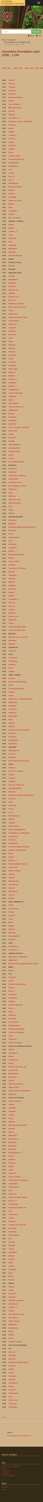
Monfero (11, 1259)
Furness (11, 194)
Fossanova (12, 469)
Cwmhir (11, 898)
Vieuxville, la (13, 1318)
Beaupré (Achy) (14, 451)
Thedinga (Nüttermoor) (17, 627)
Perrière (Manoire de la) (17, 864)
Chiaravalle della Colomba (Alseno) (21, 527)
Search (36, 32)
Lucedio (11, 173)
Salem (10, 685)
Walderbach (13, 960)
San (25, 1067)
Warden (11, 572)
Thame (11, 623)
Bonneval (12, 1149)
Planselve (12, 933)
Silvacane (12, 1293)
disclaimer (5, 1473)
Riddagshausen (14, 1025)
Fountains (12, 472)
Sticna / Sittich (13, 561)
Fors (10, 1211)
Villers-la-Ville (13, 1087)
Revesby (11, 939)
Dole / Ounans (13, 826)
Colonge (11, 823)
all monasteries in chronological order (17, 42)
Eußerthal (12, 1355)
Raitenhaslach (13, 936)
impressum (6, 1471)
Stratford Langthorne (16, 1300)
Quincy (11, 400)
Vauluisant (12, 245)
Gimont (11, 912)
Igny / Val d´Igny (14, 218)
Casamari (12, 1390)
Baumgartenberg (14, 788)
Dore (10, 1190)
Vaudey (11, 1311)
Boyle (10, 1331)
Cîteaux (11, 80)
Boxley (11, 1056)
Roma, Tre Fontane (15, 771)
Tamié (10, 359)
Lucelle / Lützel (14, 156)
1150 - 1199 (17, 68)
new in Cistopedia (8, 1475)
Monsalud (12, 805)
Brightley (11, 524)
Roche (10, 1276)
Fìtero (10, 802)
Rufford (11, 1369)
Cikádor (11, 819)
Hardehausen (13, 740)
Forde (10, 534)
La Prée (11, 214)
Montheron (12, 489)
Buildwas (11, 1163)
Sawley (11, 1373)
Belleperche (13, 891)
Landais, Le (12, 231)
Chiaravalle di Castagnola (18, 1180)
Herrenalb (12, 1228)
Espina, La (12, 1201)
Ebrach (11, 190)
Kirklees (11, 671)
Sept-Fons (12, 620)
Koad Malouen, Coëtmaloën (19, 833)
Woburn (11, 1049)
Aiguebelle (12, 575)
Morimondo (12, 431)
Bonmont (11, 286)
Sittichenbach (13, 816)
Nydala (11, 926)
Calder (11, 1170)
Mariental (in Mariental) (17, 682)
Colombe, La (13, 1060)
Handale (11, 386)
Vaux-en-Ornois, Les (16, 407)
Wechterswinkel (14, 503)
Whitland (11, 781)
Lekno (10, 919)
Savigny (11, 1287)
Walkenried (12, 249)
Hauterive (12, 664)
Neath (10, 1263)
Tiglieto (11, 132)
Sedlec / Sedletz (14, 871)
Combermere (13, 1187)
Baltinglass (12, 1324)
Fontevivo (12, 840)
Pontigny (11, 87)
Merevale (11, 1359)
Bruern (11, 1156)
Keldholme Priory (15, 482)
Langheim (12, 396)
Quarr (10, 1273)
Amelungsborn (14, 448)
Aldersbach (12, 1053)
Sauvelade (12, 197)
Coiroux (11, 895)
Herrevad (11, 977)
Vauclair (11, 441)
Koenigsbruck (13, 750)
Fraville (11, 1218)
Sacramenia (13, 867)
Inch (10, 1239)
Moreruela (12, 334)
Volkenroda (12, 314)
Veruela (11, 1080)
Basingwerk (13, 279)
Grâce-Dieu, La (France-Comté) (20, 699)
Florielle (11, 266)
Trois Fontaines (14, 104)
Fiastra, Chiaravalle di (16, 829)
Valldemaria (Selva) (15, 1084)
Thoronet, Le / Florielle (17, 568)
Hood (10, 668)
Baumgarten (13, 1328)
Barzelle (11, 582)
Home (31, 36)
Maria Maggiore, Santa (17, 486)
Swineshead (13, 1304)
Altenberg (12, 365)
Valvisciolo (12, 1039)
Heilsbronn (12, 324)
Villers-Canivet (14, 1321)
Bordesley (12, 640)
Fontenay (12, 125)
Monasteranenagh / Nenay (18, 1362)
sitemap (4, 1487)
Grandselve (12, 998)
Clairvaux (12, 90)
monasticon (11, 40)
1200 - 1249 (28, 68)
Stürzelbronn (13, 946)
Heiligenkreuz (13, 389)
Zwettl (10, 695)
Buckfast (11, 1159)
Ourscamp (12, 238)
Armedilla (12, 1108)
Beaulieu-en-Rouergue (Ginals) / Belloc (23, 964)
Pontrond (12, 438)
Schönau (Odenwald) (16, 1029)
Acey (10, 506)
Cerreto (11, 458)
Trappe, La (12, 778)
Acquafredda (13, 884)
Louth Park (12, 709)
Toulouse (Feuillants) (16, 1032)
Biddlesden (12, 1135)
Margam (11, 1256)
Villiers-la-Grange (15, 1043)
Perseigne (12, 1019)
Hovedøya (12, 1232)
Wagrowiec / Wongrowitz (17, 957)
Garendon (12, 383)
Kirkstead (12, 706)
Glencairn (12, 1221)
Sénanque (12, 1376)
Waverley (11, 252)
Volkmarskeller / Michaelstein (19, 1091)
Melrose (11, 551)
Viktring (11, 878)
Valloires (11, 692)
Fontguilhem (13, 166)
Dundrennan (13, 836)
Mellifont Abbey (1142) (16, 850)
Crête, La (11, 139)
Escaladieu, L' (13, 599)
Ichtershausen (13, 1235)
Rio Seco (11, 1366)
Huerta (11, 981)
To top (4, 1417)
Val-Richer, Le (13, 950)
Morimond (12, 94)
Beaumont (12, 283)
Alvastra (11, 888)
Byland (11, 1166)
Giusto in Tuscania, (15, 1067)
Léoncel (11, 609)
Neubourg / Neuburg (16, 304)
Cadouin (11, 114)
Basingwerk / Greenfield (17, 1125)
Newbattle (12, 757)
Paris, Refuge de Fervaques (19, 761)
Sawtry (11, 1290)
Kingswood (12, 702)
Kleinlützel (12, 544)
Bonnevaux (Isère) (15, 97)
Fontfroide (12, 994)
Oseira (11, 809)
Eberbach (12, 530)
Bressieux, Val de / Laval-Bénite (20, 121)
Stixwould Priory (14, 499)
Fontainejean (13, 163)
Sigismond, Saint (15, 200)
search (4, 1489)
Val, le (10, 180)
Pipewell (11, 929)
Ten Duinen (12, 658)
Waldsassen (13, 410)
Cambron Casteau (15, 1342)
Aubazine (12, 1111)
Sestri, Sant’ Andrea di (17, 307)
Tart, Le (11, 176)
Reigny (11, 224)
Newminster (13, 716)
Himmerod (12, 420)
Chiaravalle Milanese (16, 462)
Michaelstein (13, 1074)
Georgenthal (13, 843)
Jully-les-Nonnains (15, 393)
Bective (11, 1132)
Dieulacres (12, 1194)
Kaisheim (12, 424)
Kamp (10, 152)
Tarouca (11, 774)
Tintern (11, 310)
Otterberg (12, 1015)
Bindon (11, 1386)
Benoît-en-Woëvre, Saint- (18, 317)
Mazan (10, 128)
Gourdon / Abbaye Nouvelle (18, 847)
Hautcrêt (11, 915)
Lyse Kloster (13, 1070)
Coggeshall (12, 1184)
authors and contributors (10, 1466)
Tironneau (12, 1403)
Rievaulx (11, 348)
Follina (11, 1063)
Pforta (10, 341)
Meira (10, 922)
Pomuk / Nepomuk (15, 1005)
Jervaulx (11, 1242)
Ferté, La (11, 84)
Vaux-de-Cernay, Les (16, 1314)
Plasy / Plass (13, 1022)
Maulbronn (12, 713)
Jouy (10, 169)
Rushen (11, 1280)
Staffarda (11, 496)
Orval (10, 338)
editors (4, 1469)
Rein (10, 242)
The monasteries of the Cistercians (19, 1436)
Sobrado (11, 874)
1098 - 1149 (6, 68)
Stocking (11, 1297)
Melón (10, 854)
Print (38, 36)
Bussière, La (13, 290)
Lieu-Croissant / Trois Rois (18, 427)
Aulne (10, 1118)
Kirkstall (11, 1245)
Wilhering (12, 1094)
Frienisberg (12, 661)
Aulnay (11, 1115)
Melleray (11, 1001)
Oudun (11, 434)
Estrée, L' (12, 988)
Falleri (10, 905)
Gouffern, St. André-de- (17, 1225)
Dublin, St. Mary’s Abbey (17, 1197)
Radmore (11, 768)
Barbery (11, 723)
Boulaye (11, 414)
